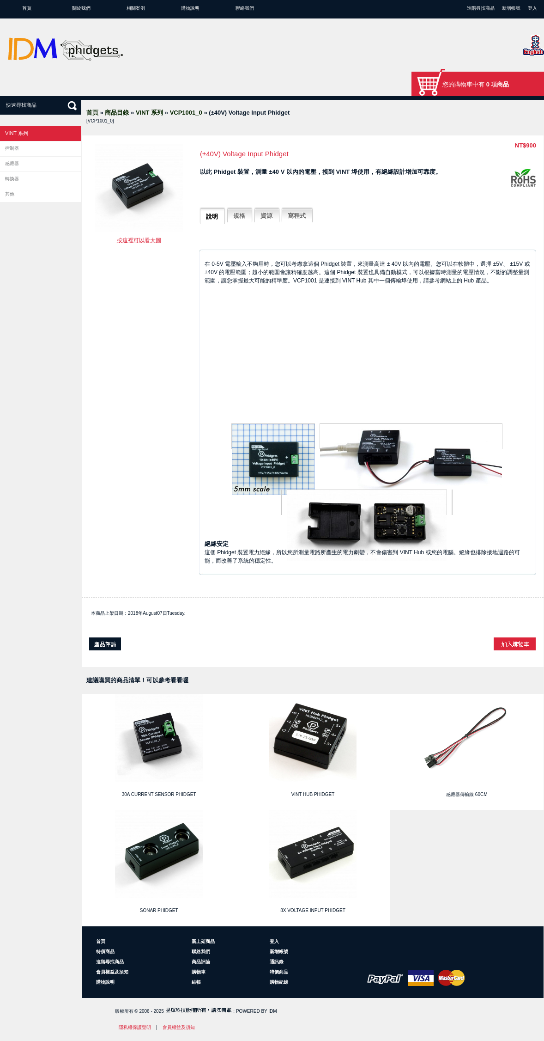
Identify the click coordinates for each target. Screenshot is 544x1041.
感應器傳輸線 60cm (466, 794)
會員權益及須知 (112, 971)
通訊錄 (277, 961)
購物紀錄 (279, 982)
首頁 (26, 8)
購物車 (199, 971)
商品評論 (201, 961)
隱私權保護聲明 (135, 1027)
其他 (9, 193)
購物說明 (190, 8)
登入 (532, 8)
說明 (212, 216)
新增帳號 (511, 8)
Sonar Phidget (159, 910)
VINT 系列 (149, 112)
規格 (239, 215)
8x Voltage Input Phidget (312, 910)
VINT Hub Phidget (313, 794)
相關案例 (136, 8)
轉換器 (12, 178)
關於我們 (81, 8)
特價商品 (105, 951)
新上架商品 (203, 941)
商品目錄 (117, 112)
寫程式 (297, 215)
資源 (266, 215)
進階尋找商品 (481, 8)
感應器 (12, 163)
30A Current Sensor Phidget (159, 794)
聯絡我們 (245, 8)
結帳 (196, 982)
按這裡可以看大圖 (139, 240)
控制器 (12, 148)
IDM (272, 1011)
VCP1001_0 (186, 112)
